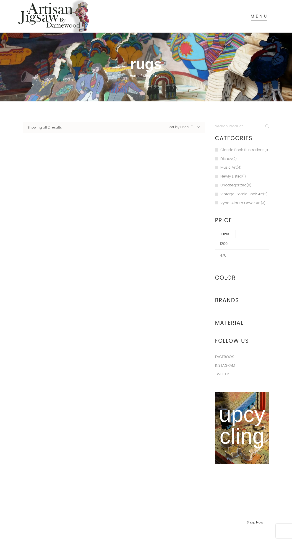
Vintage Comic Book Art (241, 182)
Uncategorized (233, 173)
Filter (225, 222)
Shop (147, 63)
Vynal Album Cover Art (240, 190)
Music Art (228, 155)
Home (134, 63)
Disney (226, 146)
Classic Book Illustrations (242, 137)
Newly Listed (231, 164)
